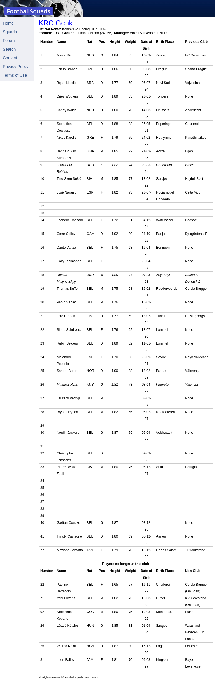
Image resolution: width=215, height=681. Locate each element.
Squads (10, 32)
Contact (10, 58)
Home (8, 23)
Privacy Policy (15, 66)
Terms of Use (15, 75)
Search (9, 49)
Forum (9, 40)
